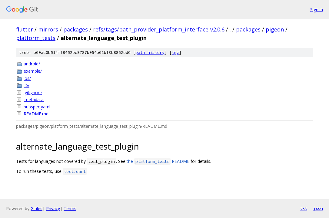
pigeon (275, 29)
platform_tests (35, 37)
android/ (32, 64)
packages (75, 29)
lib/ (26, 85)
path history (149, 52)
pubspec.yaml (37, 107)
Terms (70, 208)
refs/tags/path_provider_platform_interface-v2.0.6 (158, 29)
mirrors (48, 29)
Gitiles (36, 208)
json (318, 208)
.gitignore (33, 92)
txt (303, 208)
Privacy (53, 208)
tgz (175, 52)
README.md (36, 114)
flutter (24, 29)
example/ (33, 71)
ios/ (27, 78)
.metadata (34, 99)
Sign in (316, 9)
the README (158, 161)
